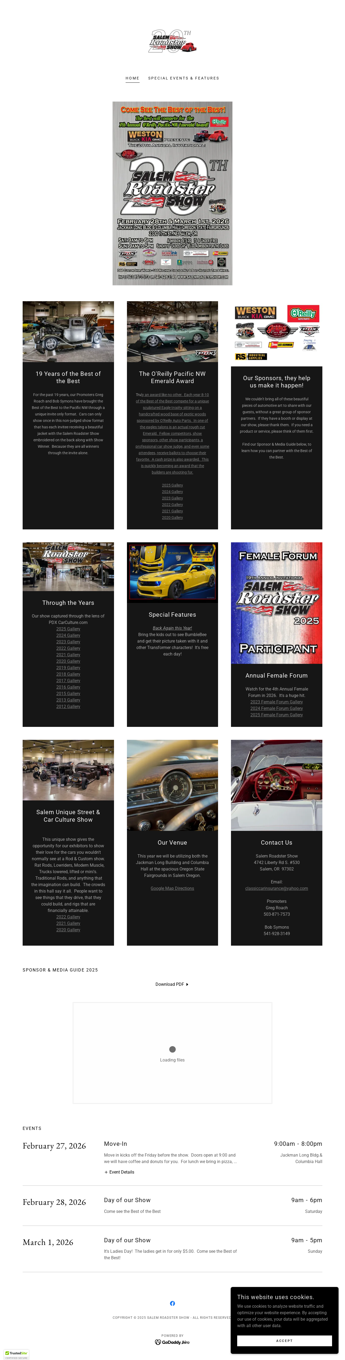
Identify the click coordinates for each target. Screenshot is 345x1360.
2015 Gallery (68, 693)
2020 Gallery (172, 517)
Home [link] (133, 78)
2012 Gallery (68, 706)
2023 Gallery (172, 498)
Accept (284, 1340)
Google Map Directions (172, 888)
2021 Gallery (172, 511)
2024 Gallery (172, 492)
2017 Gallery (68, 680)
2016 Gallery (68, 687)
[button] (119, 1172)
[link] (172, 41)
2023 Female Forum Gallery (276, 702)
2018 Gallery (68, 674)
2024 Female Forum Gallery (276, 708)
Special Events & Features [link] (184, 78)
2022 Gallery (172, 504)
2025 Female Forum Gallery (276, 714)
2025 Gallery (172, 485)
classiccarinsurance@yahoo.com (276, 888)
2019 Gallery (68, 667)
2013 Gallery (68, 700)
